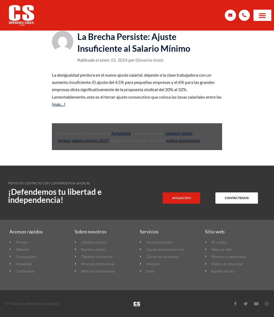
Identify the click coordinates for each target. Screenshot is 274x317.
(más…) (58, 104)
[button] (262, 15)
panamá (172, 133)
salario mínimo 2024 (90, 140)
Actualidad (121, 133)
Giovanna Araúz (149, 59)
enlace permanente (183, 140)
